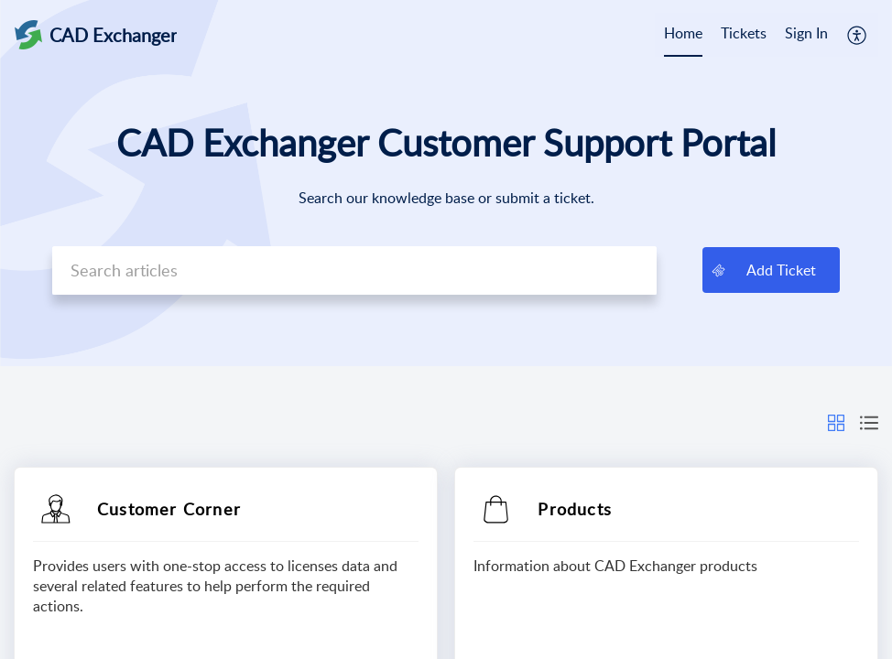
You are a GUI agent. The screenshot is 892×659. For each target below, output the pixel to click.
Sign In (806, 33)
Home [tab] (683, 33)
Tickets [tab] (744, 33)
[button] (857, 35)
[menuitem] (806, 35)
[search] (355, 270)
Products (575, 509)
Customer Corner (169, 509)
